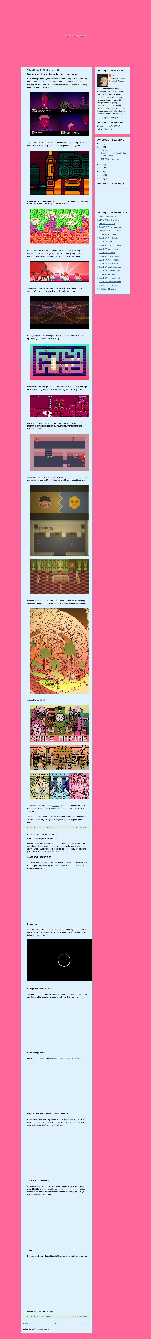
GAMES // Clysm (106, 242)
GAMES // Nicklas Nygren (109, 271)
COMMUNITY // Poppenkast (110, 227)
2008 (102, 179)
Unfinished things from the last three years (52, 74)
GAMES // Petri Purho (108, 274)
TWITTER (109, 129)
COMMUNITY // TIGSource (110, 231)
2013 (102, 147)
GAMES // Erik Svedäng (109, 256)
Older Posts (85, 1323)
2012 (102, 165)
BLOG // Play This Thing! (109, 220)
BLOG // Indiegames (107, 216)
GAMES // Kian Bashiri (108, 264)
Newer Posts (28, 1323)
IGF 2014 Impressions (40, 838)
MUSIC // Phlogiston (107, 289)
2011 (102, 168)
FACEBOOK (116, 126)
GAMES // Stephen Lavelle (110, 278)
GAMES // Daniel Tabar (108, 249)
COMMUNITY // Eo (107, 224)
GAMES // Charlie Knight (109, 238)
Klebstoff (55, 806)
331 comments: (81, 1316)
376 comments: (81, 827)
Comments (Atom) (41, 1329)
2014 (102, 144)
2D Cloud (41, 700)
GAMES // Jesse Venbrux (109, 260)
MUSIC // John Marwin (108, 285)
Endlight (50, 1312)
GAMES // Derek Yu (107, 253)
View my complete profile (110, 117)
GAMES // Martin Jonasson (110, 267)
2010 (102, 172)
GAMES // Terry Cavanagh (110, 282)
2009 (102, 175)
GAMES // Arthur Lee (107, 234)
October (105, 150)
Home (57, 1323)
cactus (114, 75)
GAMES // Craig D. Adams (110, 245)
